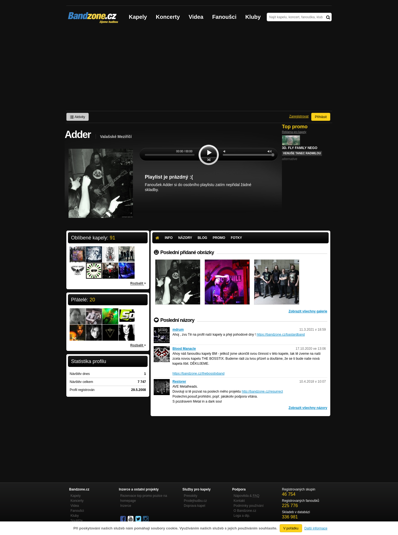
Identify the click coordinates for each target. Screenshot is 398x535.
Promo (219, 238)
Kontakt (239, 501)
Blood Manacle (184, 349)
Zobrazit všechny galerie (308, 311)
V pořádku (290, 528)
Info (169, 238)
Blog (202, 238)
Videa (196, 17)
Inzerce (125, 506)
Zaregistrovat (298, 116)
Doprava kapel (194, 506)
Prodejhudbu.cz (195, 501)
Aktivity (77, 117)
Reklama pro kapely (294, 132)
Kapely (138, 17)
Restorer (179, 381)
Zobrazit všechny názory (308, 408)
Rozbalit (138, 283)
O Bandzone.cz (245, 511)
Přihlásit (321, 117)
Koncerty (168, 17)
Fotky (236, 238)
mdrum (178, 330)
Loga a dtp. (242, 516)
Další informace (315, 528)
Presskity (190, 496)
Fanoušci (224, 17)
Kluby (253, 17)
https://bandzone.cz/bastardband (281, 334)
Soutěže (76, 521)
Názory (185, 238)
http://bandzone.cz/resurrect (262, 391)
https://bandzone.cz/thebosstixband (198, 373)
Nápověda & (246, 496)
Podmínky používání (249, 506)
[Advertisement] (199, 69)
